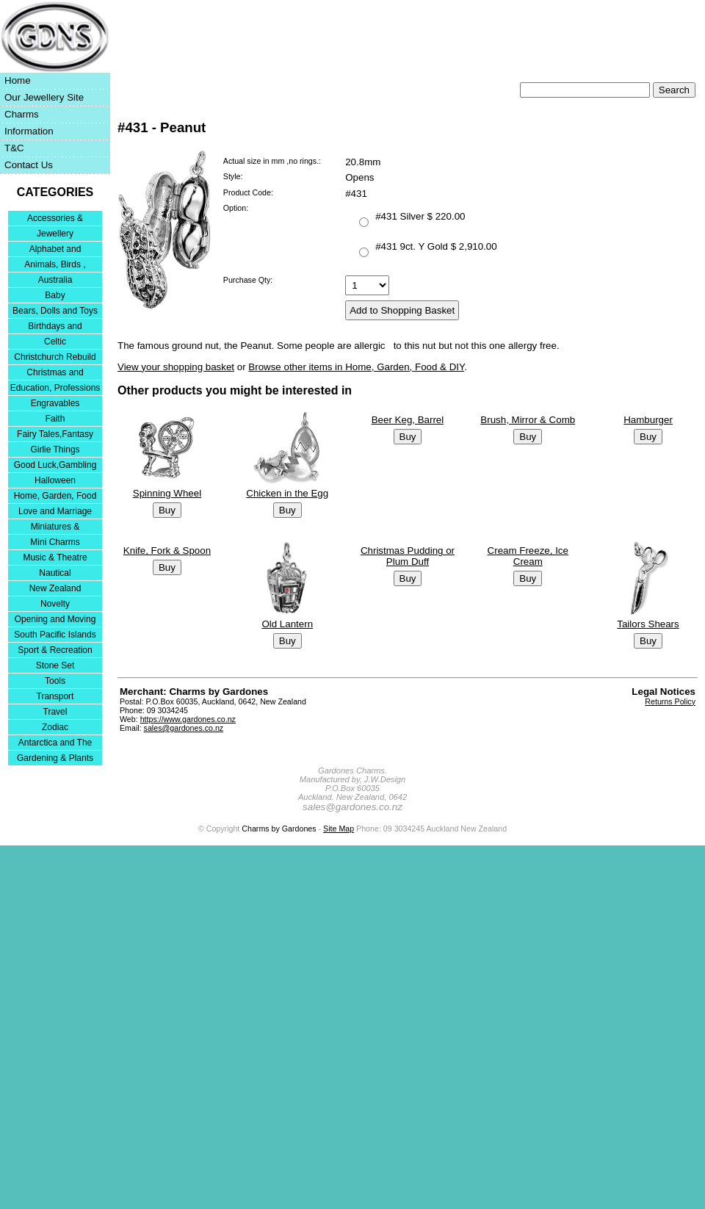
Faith (55, 419)
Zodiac (55, 727)
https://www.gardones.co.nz (188, 719)
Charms (21, 114)
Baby (55, 295)
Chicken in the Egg (287, 493)
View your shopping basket (176, 366)
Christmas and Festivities (54, 373)
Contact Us (28, 164)
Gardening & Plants (55, 758)
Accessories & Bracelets (55, 219)
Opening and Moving (55, 619)
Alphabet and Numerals (55, 250)
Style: (233, 176)
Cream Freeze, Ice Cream (528, 556)
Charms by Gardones (279, 828)
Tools (55, 681)
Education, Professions (55, 388)
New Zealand (55, 588)
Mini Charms (54, 542)
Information (29, 131)
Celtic (55, 341)
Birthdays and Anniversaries (55, 327)
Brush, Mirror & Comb (527, 419)
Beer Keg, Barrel (408, 419)
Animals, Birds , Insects (54, 265)
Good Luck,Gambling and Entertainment (55, 466)
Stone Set (55, 665)
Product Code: (248, 192)
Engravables (55, 403)
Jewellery (55, 233)
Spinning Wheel (167, 493)
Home (17, 80)
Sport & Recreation (55, 650)
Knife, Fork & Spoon (167, 550)
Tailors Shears (648, 623)
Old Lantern (287, 623)
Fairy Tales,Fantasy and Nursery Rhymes (55, 435)
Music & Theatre (55, 557)
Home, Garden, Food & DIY (55, 497)
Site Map (338, 828)
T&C (14, 148)
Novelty (55, 604)
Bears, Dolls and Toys (55, 311)
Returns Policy (670, 701)
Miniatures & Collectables (55, 528)
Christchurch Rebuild (54, 357)
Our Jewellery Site (44, 97)
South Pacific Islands (54, 634)
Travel (55, 712)
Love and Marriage (55, 511)
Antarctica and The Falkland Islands (55, 743)
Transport (55, 696)
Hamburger (648, 419)
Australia (55, 280)
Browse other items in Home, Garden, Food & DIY (356, 366)
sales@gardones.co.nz (184, 727)
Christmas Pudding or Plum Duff (408, 556)
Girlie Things (54, 449)
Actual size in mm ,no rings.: (272, 160)
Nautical (54, 573)
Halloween (55, 480)
